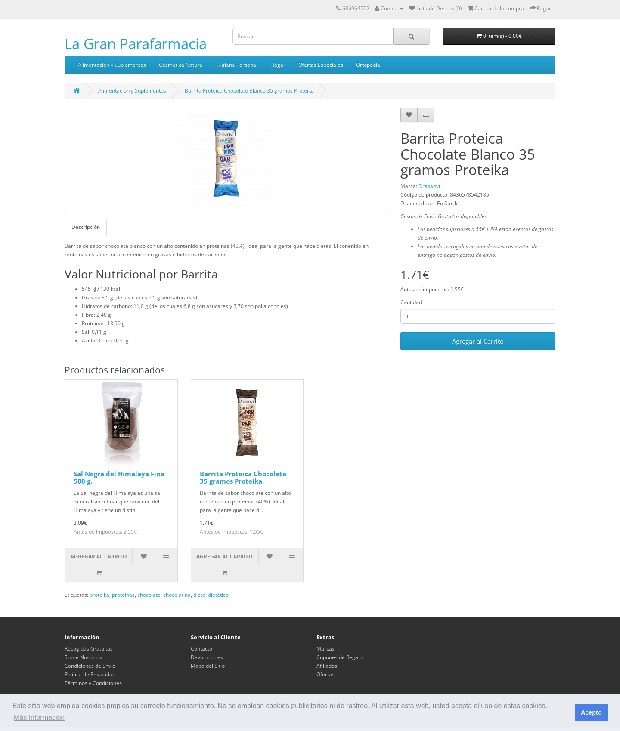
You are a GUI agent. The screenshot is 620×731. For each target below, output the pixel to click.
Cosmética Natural (181, 64)
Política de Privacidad (90, 674)
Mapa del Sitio (208, 665)
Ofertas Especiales (320, 64)
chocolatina (177, 594)
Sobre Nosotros (83, 657)
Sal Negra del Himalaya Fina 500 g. (119, 477)
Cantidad (411, 302)
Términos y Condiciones (93, 683)
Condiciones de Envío (90, 665)
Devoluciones (207, 657)
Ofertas (325, 674)
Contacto (201, 648)
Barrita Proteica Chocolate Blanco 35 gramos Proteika (249, 90)
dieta (199, 594)
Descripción (85, 227)
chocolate (149, 594)
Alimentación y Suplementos (112, 64)
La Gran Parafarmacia (136, 43)
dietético (218, 594)
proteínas (123, 594)
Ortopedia (368, 64)
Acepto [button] (591, 712)
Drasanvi (429, 186)
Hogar (277, 64)
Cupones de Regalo (339, 657)
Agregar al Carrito (478, 341)
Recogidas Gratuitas (89, 648)
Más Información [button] (39, 717)
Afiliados (326, 665)
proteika (99, 594)
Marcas (325, 648)
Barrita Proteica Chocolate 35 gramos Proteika (243, 477)
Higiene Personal (237, 64)
